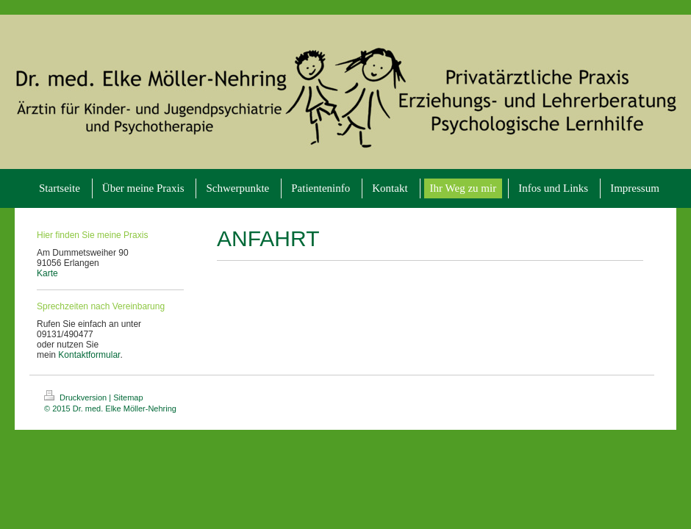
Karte (47, 273)
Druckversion (76, 397)
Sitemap (128, 397)
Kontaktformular (89, 355)
